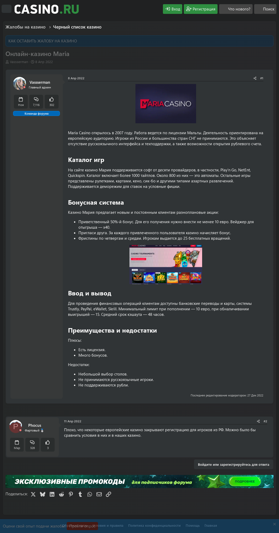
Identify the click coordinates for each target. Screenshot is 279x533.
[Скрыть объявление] (274, 525)
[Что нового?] (236, 9)
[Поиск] (265, 9)
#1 (261, 78)
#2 (265, 421)
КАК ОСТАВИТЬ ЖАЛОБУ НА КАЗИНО (42, 40)
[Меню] (7, 9)
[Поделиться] (255, 78)
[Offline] (24, 87)
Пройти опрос (82, 526)
